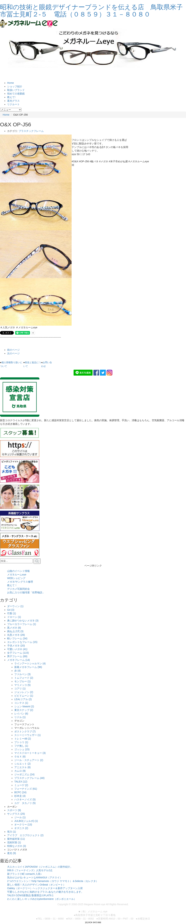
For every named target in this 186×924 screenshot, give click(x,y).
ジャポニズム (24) (24, 774)
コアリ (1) (20, 688)
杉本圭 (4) (20, 795)
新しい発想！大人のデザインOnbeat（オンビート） (36, 884)
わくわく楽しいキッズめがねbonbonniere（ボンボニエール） (41, 899)
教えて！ (12, 585)
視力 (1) (11, 831)
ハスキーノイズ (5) (25, 799)
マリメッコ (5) (22, 685)
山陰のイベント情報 (18, 571)
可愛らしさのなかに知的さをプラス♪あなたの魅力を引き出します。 (45, 891)
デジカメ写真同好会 (18, 588)
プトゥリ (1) (21, 742)
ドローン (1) (14, 617)
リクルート (13, 104)
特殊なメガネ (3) (16, 846)
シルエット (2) (22, 763)
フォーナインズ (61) (25, 788)
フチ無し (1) (21, 745)
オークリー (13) (23, 824)
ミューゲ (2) (21, 785)
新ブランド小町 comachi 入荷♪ (24, 873)
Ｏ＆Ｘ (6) (20, 756)
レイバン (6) (21, 713)
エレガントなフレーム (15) (22, 642)
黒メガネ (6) (14, 627)
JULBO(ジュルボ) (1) (26, 821)
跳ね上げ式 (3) (15, 631)
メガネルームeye (16, 574)
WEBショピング (16, 578)
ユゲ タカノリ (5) (25, 803)
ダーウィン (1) (15, 606)
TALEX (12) (20, 781)
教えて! (11, 97)
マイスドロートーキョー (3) (30, 753)
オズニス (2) (21, 828)
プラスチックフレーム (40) (29, 778)
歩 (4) (17, 670)
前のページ (13, 349)
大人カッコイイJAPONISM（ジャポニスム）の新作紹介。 (40, 866)
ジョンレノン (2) (23, 692)
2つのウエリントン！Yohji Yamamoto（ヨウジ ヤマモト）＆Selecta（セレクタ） (52, 881)
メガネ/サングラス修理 (20, 581)
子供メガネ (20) (16, 645)
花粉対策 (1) (14, 842)
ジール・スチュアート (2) (28, 760)
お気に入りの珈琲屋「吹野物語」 (26, 592)
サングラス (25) (16, 813)
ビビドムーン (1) (23, 695)
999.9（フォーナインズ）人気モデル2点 (29, 870)
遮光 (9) (11, 853)
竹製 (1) (11, 613)
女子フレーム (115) (18, 652)
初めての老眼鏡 (16, 93)
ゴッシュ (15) (22, 749)
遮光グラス (13, 100)
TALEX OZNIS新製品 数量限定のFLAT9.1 (30, 895)
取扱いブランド (16, 90)
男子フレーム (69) (17, 656)
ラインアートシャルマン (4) (30, 663)
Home (10, 82)
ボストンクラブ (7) (25, 731)
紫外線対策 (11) (16, 838)
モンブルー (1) (22, 681)
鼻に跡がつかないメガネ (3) (22, 620)
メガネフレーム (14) (18, 659)
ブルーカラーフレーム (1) (21, 624)
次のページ (13, 353)
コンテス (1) (21, 702)
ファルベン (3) (22, 674)
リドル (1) (20, 717)
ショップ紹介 (14, 86)
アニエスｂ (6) (22, 767)
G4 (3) (10, 609)
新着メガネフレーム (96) (28, 667)
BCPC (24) (20, 792)
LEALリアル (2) (23, 699)
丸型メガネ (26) (16, 634)
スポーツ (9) (14, 810)
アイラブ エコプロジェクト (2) (25, 835)
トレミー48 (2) (22, 738)
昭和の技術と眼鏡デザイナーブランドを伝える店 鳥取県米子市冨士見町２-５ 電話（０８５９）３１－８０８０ (91, 10)
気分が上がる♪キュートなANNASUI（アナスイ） (34, 877)
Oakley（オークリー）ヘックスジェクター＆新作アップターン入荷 (45, 888)
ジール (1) (20, 817)
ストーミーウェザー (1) (27, 735)
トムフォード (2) (23, 677)
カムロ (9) (20, 770)
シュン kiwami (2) (24, 706)
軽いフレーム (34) (17, 638)
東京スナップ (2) (23, 710)
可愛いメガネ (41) (17, 649)
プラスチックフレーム (31, 131)
